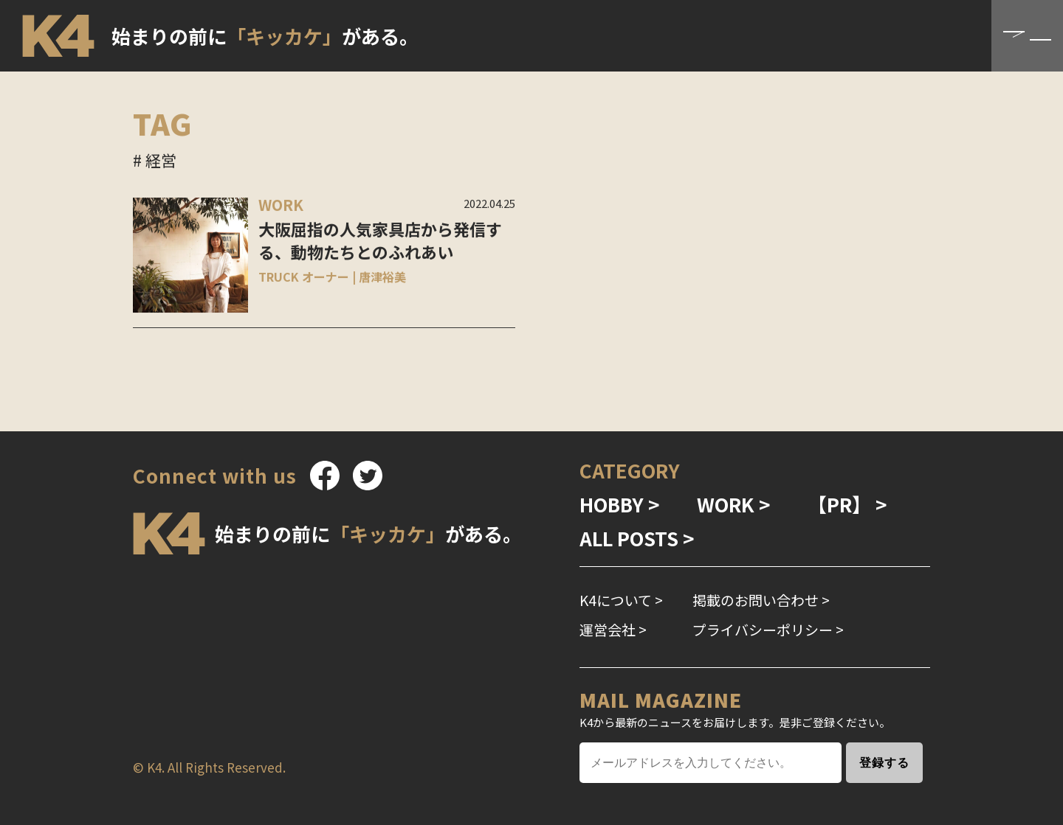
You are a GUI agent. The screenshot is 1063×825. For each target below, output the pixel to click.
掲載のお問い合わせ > (761, 600)
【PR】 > (847, 504)
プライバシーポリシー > (768, 629)
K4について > (621, 600)
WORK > (734, 504)
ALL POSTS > (637, 537)
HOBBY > (619, 504)
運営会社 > (613, 629)
